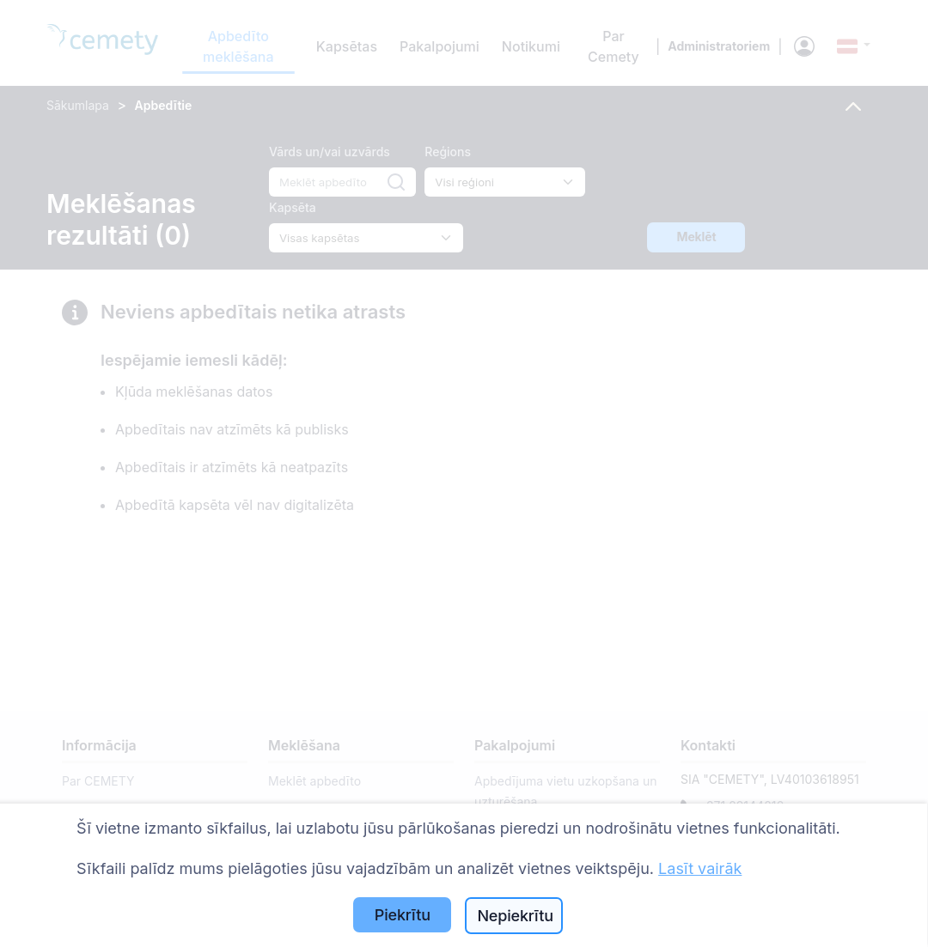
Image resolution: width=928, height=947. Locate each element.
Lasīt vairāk (700, 868)
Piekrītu (402, 915)
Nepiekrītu (515, 916)
